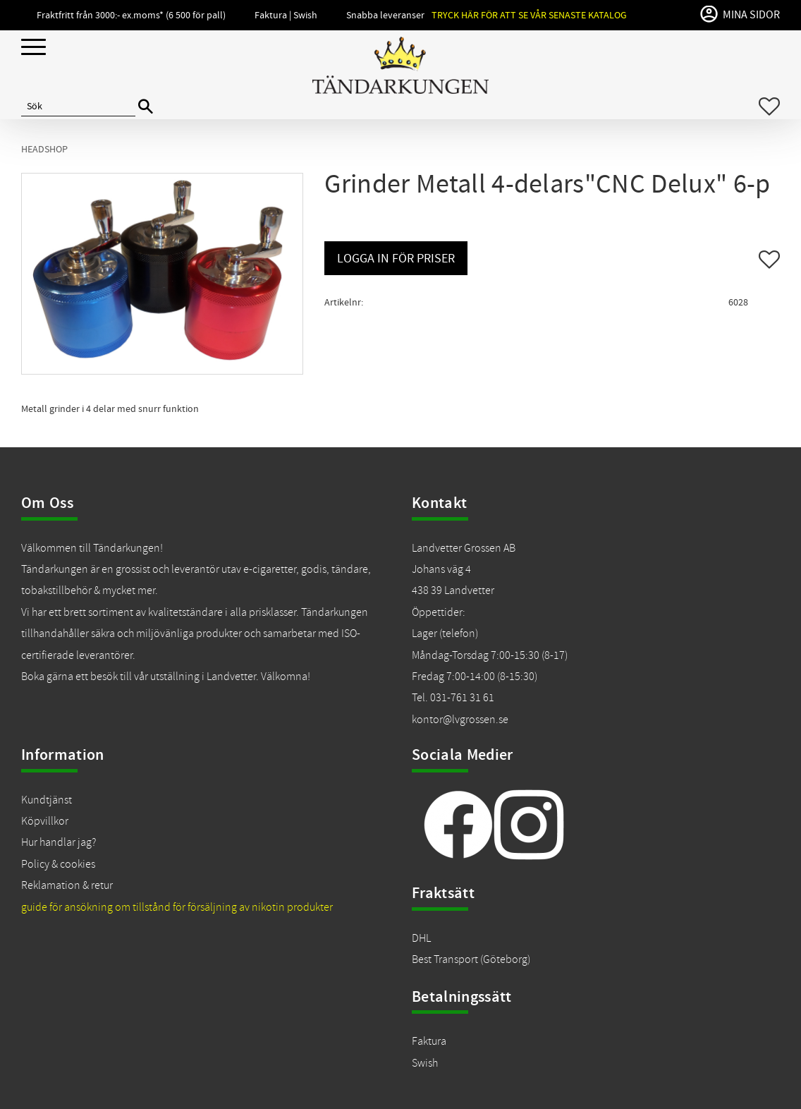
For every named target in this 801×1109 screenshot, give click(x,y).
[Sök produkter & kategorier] (78, 106)
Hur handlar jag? (58, 842)
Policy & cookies (58, 864)
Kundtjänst (46, 800)
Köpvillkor (44, 821)
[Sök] (145, 107)
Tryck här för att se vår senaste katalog (529, 15)
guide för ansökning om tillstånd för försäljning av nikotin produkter (177, 907)
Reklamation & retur (67, 885)
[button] (33, 47)
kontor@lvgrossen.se (460, 720)
